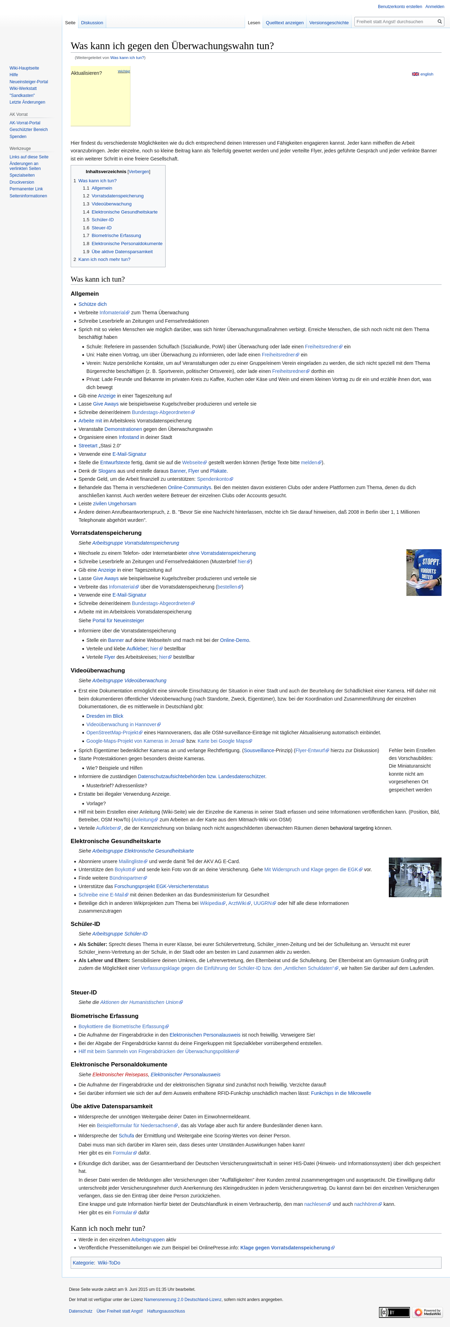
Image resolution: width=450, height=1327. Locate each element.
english (426, 74)
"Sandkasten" (22, 95)
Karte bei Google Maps (223, 741)
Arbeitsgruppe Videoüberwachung (129, 680)
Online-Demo (234, 640)
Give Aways (106, 404)
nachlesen (315, 1204)
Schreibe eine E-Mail (101, 895)
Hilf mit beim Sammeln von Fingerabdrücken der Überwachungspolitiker (156, 1051)
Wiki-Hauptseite (24, 68)
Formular (123, 1153)
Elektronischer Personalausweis (185, 1074)
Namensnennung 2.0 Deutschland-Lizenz (182, 1299)
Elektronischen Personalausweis (205, 1035)
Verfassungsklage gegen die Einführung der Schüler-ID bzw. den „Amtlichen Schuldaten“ (237, 968)
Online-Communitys (189, 487)
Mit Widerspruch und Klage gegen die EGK (311, 869)
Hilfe (13, 74)
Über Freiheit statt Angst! (120, 1311)
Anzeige (107, 396)
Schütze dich (92, 304)
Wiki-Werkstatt (23, 88)
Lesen (254, 22)
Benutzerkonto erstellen (400, 6)
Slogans (107, 471)
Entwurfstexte (115, 462)
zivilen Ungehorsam (114, 503)
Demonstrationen (123, 429)
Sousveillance (259, 750)
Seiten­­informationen (28, 195)
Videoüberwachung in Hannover (121, 724)
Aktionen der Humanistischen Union (139, 1002)
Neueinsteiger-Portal (28, 81)
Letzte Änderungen (27, 102)
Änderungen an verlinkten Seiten (25, 166)
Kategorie (83, 1263)
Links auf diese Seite (29, 157)
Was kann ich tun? (127, 57)
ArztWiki (237, 903)
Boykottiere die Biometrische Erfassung (121, 1026)
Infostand (129, 437)
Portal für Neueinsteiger (118, 620)
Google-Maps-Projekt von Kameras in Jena (133, 741)
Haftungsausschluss (166, 1311)
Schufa (126, 1135)
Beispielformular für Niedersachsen (135, 1125)
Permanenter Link (26, 188)
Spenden (17, 136)
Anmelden (434, 6)
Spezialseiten (21, 175)
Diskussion (92, 22)
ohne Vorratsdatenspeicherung (222, 553)
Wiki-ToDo (109, 1263)
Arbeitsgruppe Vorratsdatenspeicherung (135, 543)
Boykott (123, 869)
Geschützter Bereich (28, 129)
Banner (177, 471)
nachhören (366, 1204)
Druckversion (21, 182)
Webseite (192, 462)
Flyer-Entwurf (310, 750)
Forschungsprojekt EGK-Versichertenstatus (161, 886)
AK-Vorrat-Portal (24, 122)
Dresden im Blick (104, 716)
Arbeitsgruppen (148, 1239)
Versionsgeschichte (329, 22)
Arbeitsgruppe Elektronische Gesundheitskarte (143, 851)
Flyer (193, 471)
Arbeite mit (90, 420)
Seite (70, 22)
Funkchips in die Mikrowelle (341, 1093)
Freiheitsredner (321, 346)
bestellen (227, 587)
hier (242, 561)
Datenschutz (80, 1311)
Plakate (218, 471)
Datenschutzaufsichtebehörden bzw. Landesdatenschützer (201, 776)
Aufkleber (137, 648)
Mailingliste (131, 861)
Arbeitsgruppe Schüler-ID (120, 934)
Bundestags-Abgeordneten (161, 412)
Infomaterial (112, 312)
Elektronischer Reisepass (120, 1074)
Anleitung (143, 819)
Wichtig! (124, 71)
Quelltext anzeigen (285, 22)
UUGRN (262, 903)
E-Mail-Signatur (129, 454)
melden (309, 462)
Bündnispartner (126, 878)
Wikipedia (210, 903)
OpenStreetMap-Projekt (112, 732)
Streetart (87, 445)
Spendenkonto (213, 479)
